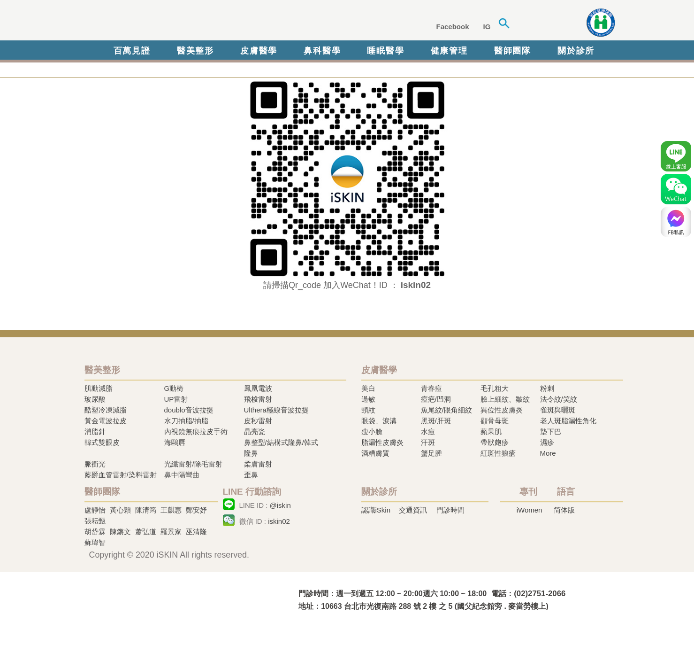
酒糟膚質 (375, 453)
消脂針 (95, 431)
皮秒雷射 (258, 421)
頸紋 (368, 410)
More (548, 453)
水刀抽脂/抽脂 (186, 421)
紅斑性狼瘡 (498, 453)
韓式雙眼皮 (102, 442)
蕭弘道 (145, 532)
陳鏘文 (120, 532)
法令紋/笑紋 (558, 399)
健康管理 (449, 50)
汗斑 (428, 442)
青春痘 (431, 388)
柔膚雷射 (258, 464)
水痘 (428, 431)
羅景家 (171, 532)
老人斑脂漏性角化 (568, 421)
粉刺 (547, 388)
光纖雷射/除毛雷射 (193, 464)
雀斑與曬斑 (557, 410)
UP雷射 (176, 399)
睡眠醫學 (385, 50)
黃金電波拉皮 (105, 421)
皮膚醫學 (258, 50)
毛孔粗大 (494, 388)
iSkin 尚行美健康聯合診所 (227, 22)
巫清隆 (196, 532)
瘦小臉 (371, 431)
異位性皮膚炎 (501, 410)
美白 (368, 388)
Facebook (452, 27)
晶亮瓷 (254, 431)
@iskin (280, 505)
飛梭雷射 (258, 399)
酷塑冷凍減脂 (105, 410)
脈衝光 (95, 464)
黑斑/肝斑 (436, 421)
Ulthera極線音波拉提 (276, 410)
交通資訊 (413, 510)
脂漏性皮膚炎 (382, 442)
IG (487, 27)
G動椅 (174, 388)
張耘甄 (95, 521)
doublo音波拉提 (189, 410)
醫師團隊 (512, 50)
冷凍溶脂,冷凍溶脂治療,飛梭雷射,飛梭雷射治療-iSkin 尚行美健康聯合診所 (175, 599)
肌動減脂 (98, 388)
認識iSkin (376, 510)
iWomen (529, 510)
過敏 (368, 399)
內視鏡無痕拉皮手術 (196, 431)
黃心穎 (120, 510)
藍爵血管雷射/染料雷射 (120, 475)
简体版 (564, 510)
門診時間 (450, 510)
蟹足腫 (431, 453)
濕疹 (547, 442)
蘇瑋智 (95, 542)
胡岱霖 (95, 532)
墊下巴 (550, 431)
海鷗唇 (174, 442)
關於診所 (576, 50)
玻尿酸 (95, 399)
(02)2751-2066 (539, 593)
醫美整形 (195, 50)
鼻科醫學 (322, 50)
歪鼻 (251, 475)
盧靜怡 (95, 510)
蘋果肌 (491, 431)
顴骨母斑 (494, 421)
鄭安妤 (196, 510)
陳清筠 (145, 510)
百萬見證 (132, 50)
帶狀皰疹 (494, 442)
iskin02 (279, 521)
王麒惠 (171, 510)
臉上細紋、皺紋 (505, 399)
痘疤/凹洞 (436, 399)
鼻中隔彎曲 (181, 475)
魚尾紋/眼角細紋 (446, 410)
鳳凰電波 (258, 388)
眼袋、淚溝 (379, 421)
